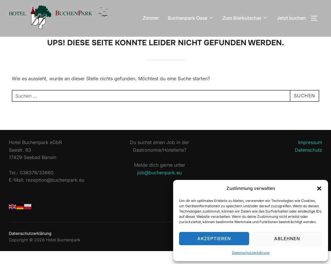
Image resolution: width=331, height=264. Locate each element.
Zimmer (151, 18)
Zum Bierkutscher (245, 18)
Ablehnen (287, 238)
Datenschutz (308, 163)
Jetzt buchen (291, 18)
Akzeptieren (214, 238)
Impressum (310, 155)
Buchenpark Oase (191, 18)
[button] (319, 188)
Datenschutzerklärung (250, 252)
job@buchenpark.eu (159, 185)
